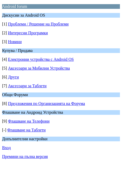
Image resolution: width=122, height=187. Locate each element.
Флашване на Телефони (29, 121)
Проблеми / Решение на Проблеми (38, 24)
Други (13, 77)
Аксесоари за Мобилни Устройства (39, 68)
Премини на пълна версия (25, 156)
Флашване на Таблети (26, 130)
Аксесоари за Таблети (27, 86)
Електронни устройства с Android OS (41, 59)
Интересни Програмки (28, 33)
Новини (15, 41)
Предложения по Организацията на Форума (46, 103)
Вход (6, 147)
